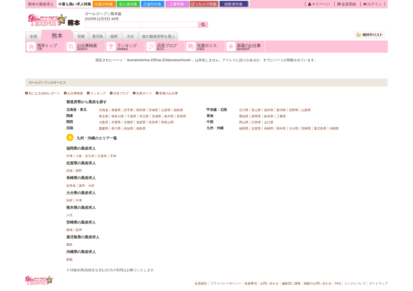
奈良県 (153, 122)
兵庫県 (116, 122)
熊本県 (281, 128)
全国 (33, 36)
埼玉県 (144, 116)
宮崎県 (306, 128)
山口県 (268, 122)
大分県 (293, 128)
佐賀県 (256, 128)
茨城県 (156, 116)
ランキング (98, 93)
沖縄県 (334, 128)
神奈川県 (117, 116)
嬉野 (79, 170)
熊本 (57, 36)
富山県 (256, 110)
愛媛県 (103, 128)
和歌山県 (167, 122)
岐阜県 (268, 116)
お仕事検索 (75, 93)
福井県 (268, 110)
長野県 (293, 110)
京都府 (128, 122)
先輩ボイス (144, 93)
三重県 (281, 116)
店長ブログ (121, 93)
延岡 (79, 229)
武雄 (69, 170)
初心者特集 (128, 4)
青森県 (116, 110)
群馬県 (181, 116)
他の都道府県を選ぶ (158, 36)
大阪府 (103, 122)
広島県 (256, 122)
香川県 (116, 128)
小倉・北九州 (85, 156)
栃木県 (169, 116)
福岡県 (243, 128)
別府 (69, 200)
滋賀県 (141, 122)
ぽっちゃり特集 (204, 4)
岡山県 (243, 122)
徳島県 (141, 128)
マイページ (319, 4)
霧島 (69, 244)
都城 (69, 229)
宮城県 (153, 110)
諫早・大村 (86, 185)
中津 (79, 200)
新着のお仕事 (168, 93)
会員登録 (346, 4)
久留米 (102, 156)
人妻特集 (176, 4)
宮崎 (81, 36)
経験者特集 (233, 4)
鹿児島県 (320, 128)
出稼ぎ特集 (104, 4)
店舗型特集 (152, 4)
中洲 (69, 156)
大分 (130, 36)
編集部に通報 (291, 283)
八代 (69, 215)
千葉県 (131, 116)
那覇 (69, 259)
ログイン (372, 4)
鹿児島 (97, 36)
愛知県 (243, 116)
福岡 (114, 36)
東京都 (103, 116)
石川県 (243, 110)
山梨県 (306, 110)
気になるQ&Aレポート (44, 93)
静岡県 (256, 116)
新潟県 (281, 110)
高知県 (128, 128)
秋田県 (141, 110)
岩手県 (128, 110)
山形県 (166, 110)
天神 (113, 156)
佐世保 (71, 185)
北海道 (103, 110)
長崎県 (268, 128)
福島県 (178, 110)
